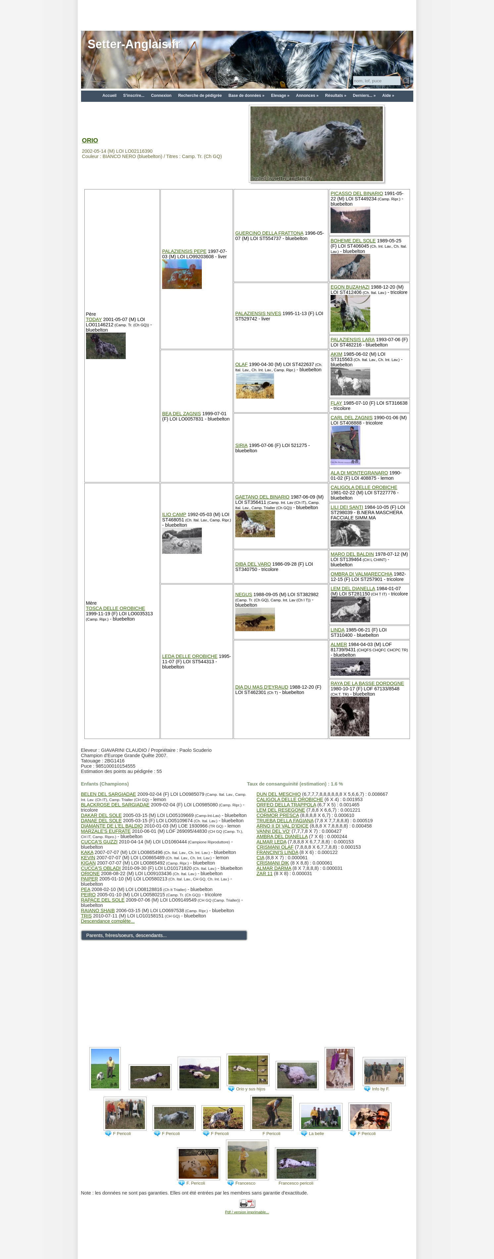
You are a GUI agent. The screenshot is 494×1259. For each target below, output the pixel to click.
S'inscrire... (133, 95)
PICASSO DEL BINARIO (357, 193)
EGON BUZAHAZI (350, 287)
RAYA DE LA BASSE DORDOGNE (367, 683)
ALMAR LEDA (271, 841)
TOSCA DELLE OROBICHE (115, 608)
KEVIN (88, 857)
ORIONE (90, 873)
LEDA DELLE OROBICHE (189, 656)
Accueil (110, 95)
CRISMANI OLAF (274, 847)
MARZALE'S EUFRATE (106, 831)
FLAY (336, 403)
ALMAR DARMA (273, 868)
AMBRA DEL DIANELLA (282, 836)
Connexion (161, 95)
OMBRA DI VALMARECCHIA (361, 574)
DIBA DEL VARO (253, 564)
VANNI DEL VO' (273, 831)
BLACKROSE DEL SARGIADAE (115, 804)
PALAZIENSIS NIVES (258, 313)
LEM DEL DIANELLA (353, 588)
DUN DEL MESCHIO (278, 794)
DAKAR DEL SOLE (101, 815)
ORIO (90, 140)
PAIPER (89, 878)
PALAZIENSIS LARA (353, 339)
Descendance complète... (108, 921)
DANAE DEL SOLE (101, 820)
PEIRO (88, 894)
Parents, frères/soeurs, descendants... (126, 935)
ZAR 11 (264, 873)
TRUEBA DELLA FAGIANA (284, 820)
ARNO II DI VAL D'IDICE (282, 826)
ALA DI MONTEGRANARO (359, 472)
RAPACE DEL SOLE (103, 900)
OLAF (241, 364)
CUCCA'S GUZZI (99, 841)
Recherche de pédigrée (200, 95)
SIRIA (241, 445)
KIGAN (88, 863)
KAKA (87, 852)
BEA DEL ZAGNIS (181, 413)
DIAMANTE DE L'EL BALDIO (112, 826)
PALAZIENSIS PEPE (184, 251)
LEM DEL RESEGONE (280, 810)
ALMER (339, 644)
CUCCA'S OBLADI (101, 868)
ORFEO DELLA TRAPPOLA (286, 804)
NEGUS (243, 594)
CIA (260, 857)
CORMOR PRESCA (277, 815)
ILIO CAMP (174, 514)
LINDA (337, 629)
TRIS (86, 915)
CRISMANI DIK (272, 863)
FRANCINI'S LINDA (277, 852)
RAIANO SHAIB (98, 910)
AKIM (336, 354)
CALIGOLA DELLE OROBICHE (364, 487)
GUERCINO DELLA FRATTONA (269, 233)
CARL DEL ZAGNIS (352, 417)
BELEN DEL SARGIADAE (108, 794)
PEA (85, 889)
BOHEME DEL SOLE (353, 240)
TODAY (94, 319)
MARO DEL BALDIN (352, 554)
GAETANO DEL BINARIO (262, 497)
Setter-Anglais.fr (134, 44)
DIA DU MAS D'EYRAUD (261, 687)
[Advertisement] (247, 15)
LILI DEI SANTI (347, 507)
